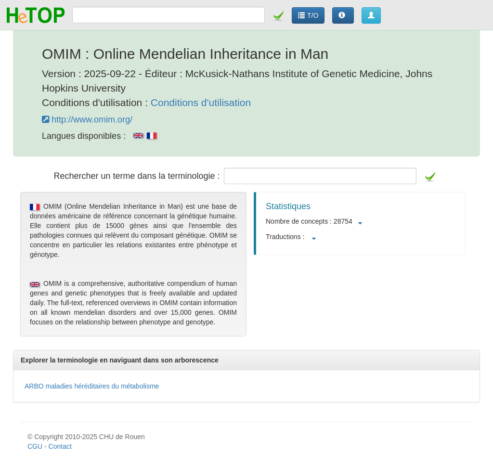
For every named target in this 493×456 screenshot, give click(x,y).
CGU (34, 446)
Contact (60, 446)
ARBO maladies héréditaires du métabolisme (92, 386)
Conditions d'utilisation (201, 102)
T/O (308, 15)
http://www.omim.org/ (87, 119)
